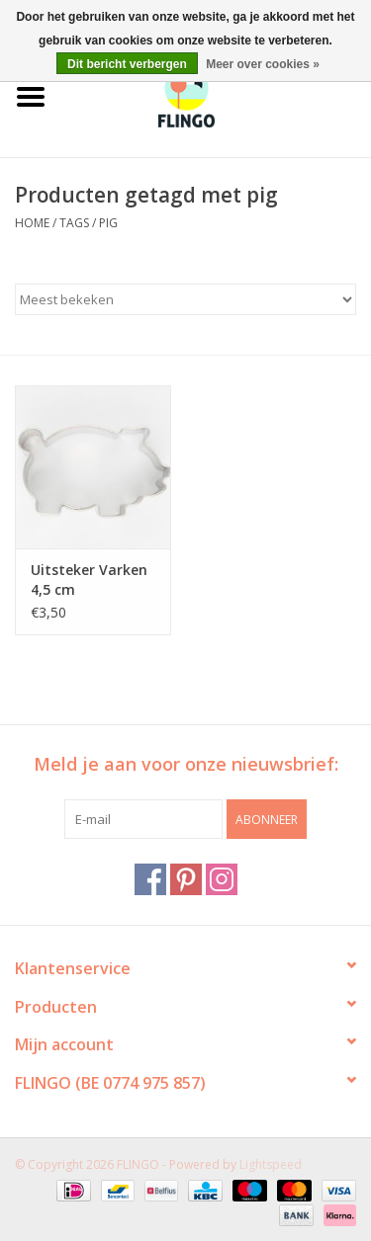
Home (32, 222)
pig (108, 222)
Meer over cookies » (263, 64)
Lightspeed (270, 1164)
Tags (74, 222)
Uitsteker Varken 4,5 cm (89, 579)
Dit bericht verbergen (127, 64)
